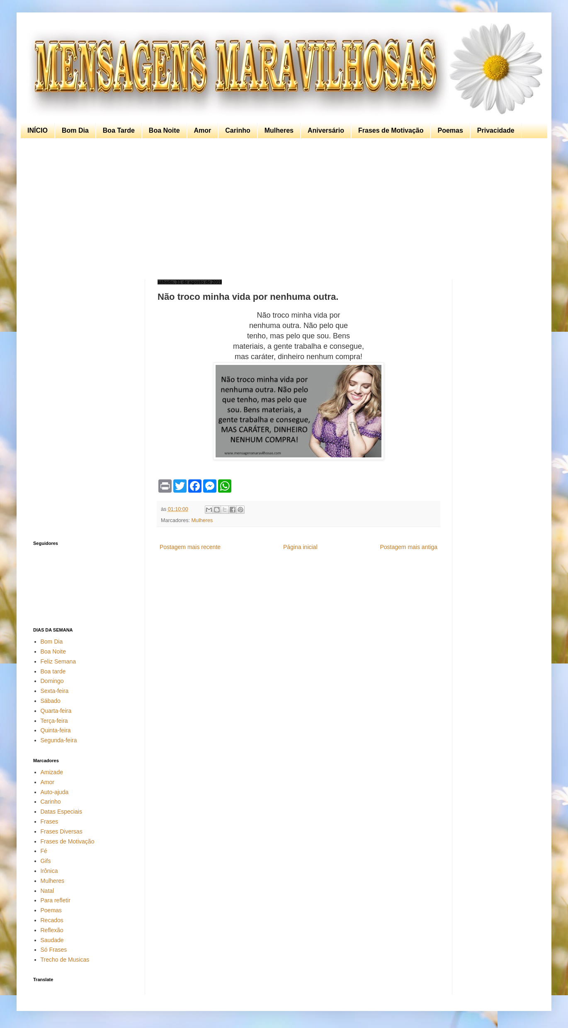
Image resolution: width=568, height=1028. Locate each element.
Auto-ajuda (55, 792)
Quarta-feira (56, 710)
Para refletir (55, 900)
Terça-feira (54, 720)
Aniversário (326, 130)
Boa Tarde (119, 130)
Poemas (450, 130)
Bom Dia (75, 130)
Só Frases (54, 949)
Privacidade (496, 130)
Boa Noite (164, 130)
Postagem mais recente (190, 547)
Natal (47, 890)
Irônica (49, 871)
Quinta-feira (56, 730)
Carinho (237, 130)
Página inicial (300, 547)
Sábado (51, 700)
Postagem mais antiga (408, 547)
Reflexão (52, 930)
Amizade (52, 772)
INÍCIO (37, 130)
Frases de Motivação (390, 130)
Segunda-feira (59, 740)
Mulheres (279, 130)
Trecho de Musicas (65, 959)
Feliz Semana (58, 661)
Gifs (46, 861)
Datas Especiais (61, 811)
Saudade (52, 940)
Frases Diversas (62, 831)
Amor (202, 130)
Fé (44, 851)
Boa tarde (53, 671)
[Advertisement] (282, 209)
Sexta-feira (55, 691)
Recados (52, 920)
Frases (49, 821)
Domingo (52, 681)
